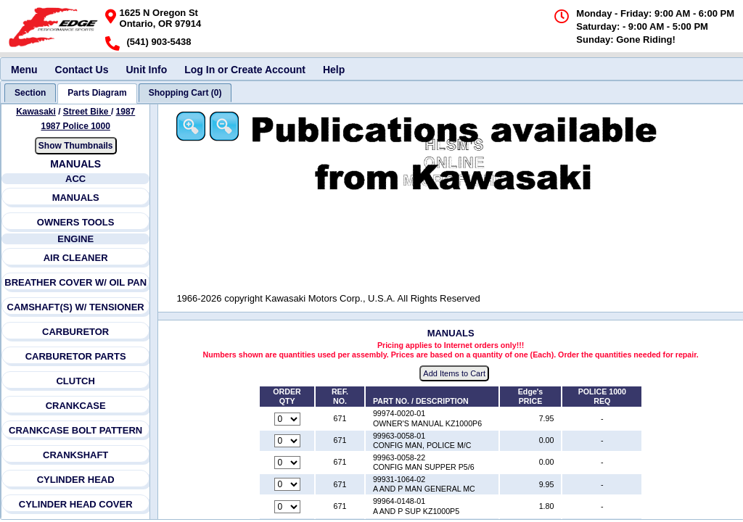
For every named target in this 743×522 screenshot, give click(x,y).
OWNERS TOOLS (76, 222)
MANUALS (75, 197)
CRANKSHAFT (75, 455)
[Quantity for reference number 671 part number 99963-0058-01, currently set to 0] (288, 440)
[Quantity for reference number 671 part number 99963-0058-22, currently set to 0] (288, 463)
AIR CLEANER (76, 257)
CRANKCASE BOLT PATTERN (75, 430)
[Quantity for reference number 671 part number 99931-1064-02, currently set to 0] (288, 485)
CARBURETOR (75, 331)
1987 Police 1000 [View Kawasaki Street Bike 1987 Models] (75, 126)
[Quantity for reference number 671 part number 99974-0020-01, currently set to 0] (288, 419)
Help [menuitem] (334, 69)
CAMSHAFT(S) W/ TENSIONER (75, 307)
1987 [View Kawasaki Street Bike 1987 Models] (126, 112)
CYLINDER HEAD (76, 479)
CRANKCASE (76, 405)
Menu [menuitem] (24, 69)
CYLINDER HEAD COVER (76, 504)
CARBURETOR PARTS (75, 356)
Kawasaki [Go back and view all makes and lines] (36, 112)
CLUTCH (76, 381)
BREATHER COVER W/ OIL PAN (76, 282)
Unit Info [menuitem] (146, 69)
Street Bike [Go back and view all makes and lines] (87, 112)
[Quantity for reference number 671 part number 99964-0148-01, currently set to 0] (288, 506)
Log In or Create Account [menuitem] (244, 69)
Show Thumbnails (75, 146)
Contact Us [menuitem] (82, 69)
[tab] (30, 92)
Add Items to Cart (455, 374)
